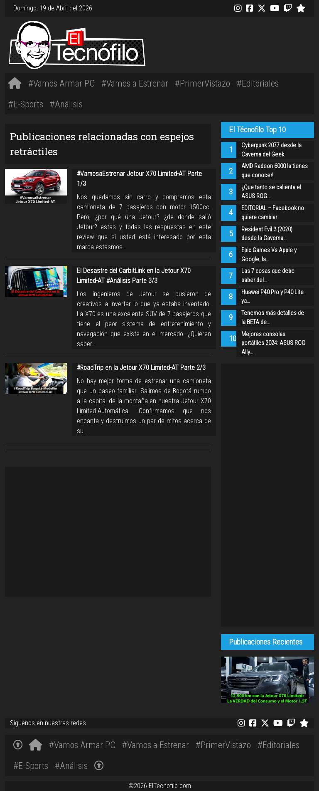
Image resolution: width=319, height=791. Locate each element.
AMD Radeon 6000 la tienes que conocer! (274, 171)
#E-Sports (25, 104)
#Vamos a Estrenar (134, 83)
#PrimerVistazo (202, 83)
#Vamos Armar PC (61, 83)
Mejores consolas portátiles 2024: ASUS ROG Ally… (273, 343)
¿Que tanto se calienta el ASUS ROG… (271, 192)
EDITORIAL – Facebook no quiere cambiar (272, 213)
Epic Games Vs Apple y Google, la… (269, 255)
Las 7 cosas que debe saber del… (267, 276)
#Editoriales (258, 83)
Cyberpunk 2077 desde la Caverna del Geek (271, 150)
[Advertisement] (224, 43)
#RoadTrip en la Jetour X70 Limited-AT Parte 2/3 (141, 368)
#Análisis (66, 104)
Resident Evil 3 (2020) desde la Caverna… (266, 234)
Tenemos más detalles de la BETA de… (272, 318)
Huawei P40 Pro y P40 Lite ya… (272, 297)
